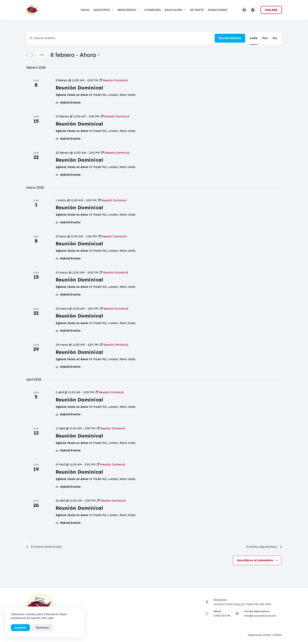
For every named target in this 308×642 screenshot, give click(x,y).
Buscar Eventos (230, 38)
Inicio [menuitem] (85, 10)
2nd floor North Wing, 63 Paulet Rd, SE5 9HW (242, 604)
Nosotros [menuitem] (104, 10)
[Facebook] (244, 10)
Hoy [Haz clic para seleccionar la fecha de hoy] (42, 54)
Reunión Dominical (79, 88)
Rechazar (42, 627)
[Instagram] (253, 10)
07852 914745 (222, 615)
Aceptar (20, 627)
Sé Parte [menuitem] (197, 10)
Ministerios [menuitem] (130, 10)
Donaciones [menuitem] (217, 10)
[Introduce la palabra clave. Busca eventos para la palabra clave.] (120, 38)
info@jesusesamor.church (260, 615)
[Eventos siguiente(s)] (32, 55)
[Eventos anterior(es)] (27, 55)
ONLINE (271, 10)
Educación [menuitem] (176, 10)
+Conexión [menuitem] (152, 10)
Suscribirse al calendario (255, 560)
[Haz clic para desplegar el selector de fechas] (75, 55)
